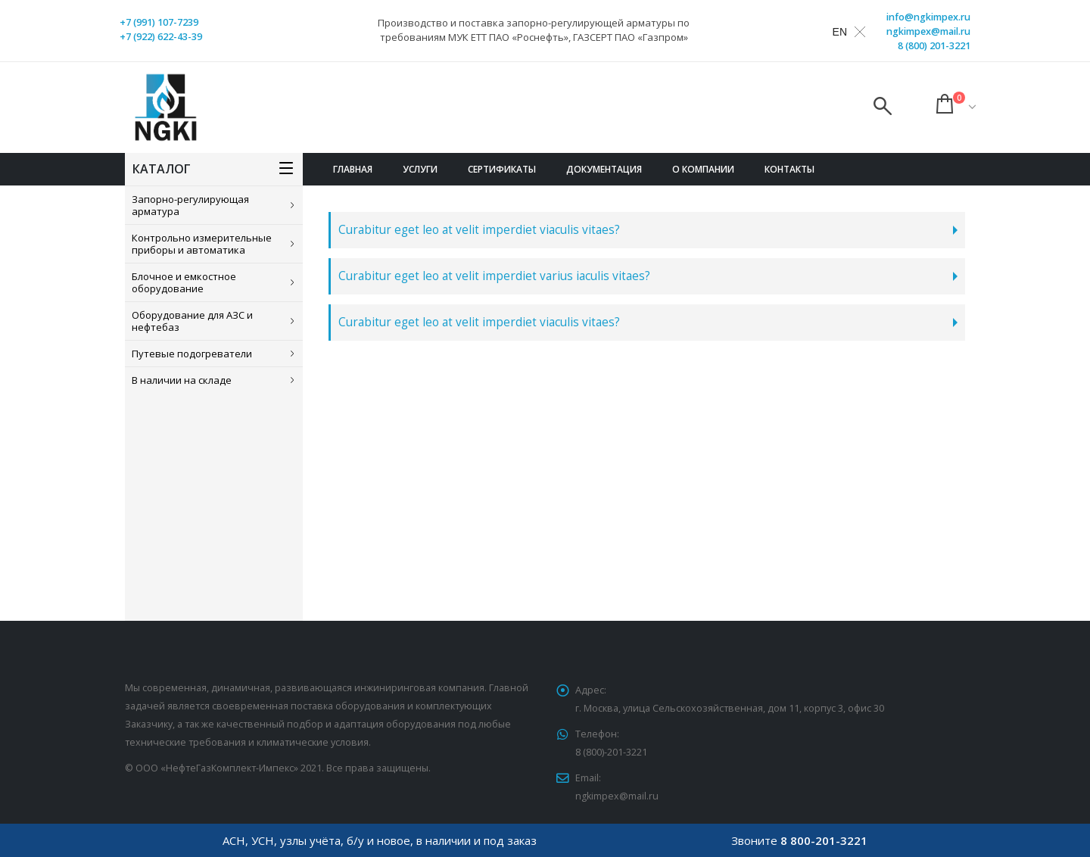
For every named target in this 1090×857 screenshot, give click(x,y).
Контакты (789, 169)
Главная (352, 169)
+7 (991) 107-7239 (159, 22)
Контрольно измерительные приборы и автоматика (202, 244)
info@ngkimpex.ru (928, 17)
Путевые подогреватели (192, 353)
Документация (604, 169)
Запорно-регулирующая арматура (190, 205)
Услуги (420, 169)
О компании (703, 169)
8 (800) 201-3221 (934, 45)
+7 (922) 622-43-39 (161, 36)
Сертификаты (502, 169)
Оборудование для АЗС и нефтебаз (192, 321)
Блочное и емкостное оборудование (184, 282)
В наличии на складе (182, 380)
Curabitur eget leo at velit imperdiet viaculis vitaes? (479, 230)
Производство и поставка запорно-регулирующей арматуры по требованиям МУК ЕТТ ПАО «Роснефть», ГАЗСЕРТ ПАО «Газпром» (534, 30)
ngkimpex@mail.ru (928, 31)
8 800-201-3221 (823, 840)
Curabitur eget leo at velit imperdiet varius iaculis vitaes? (494, 276)
